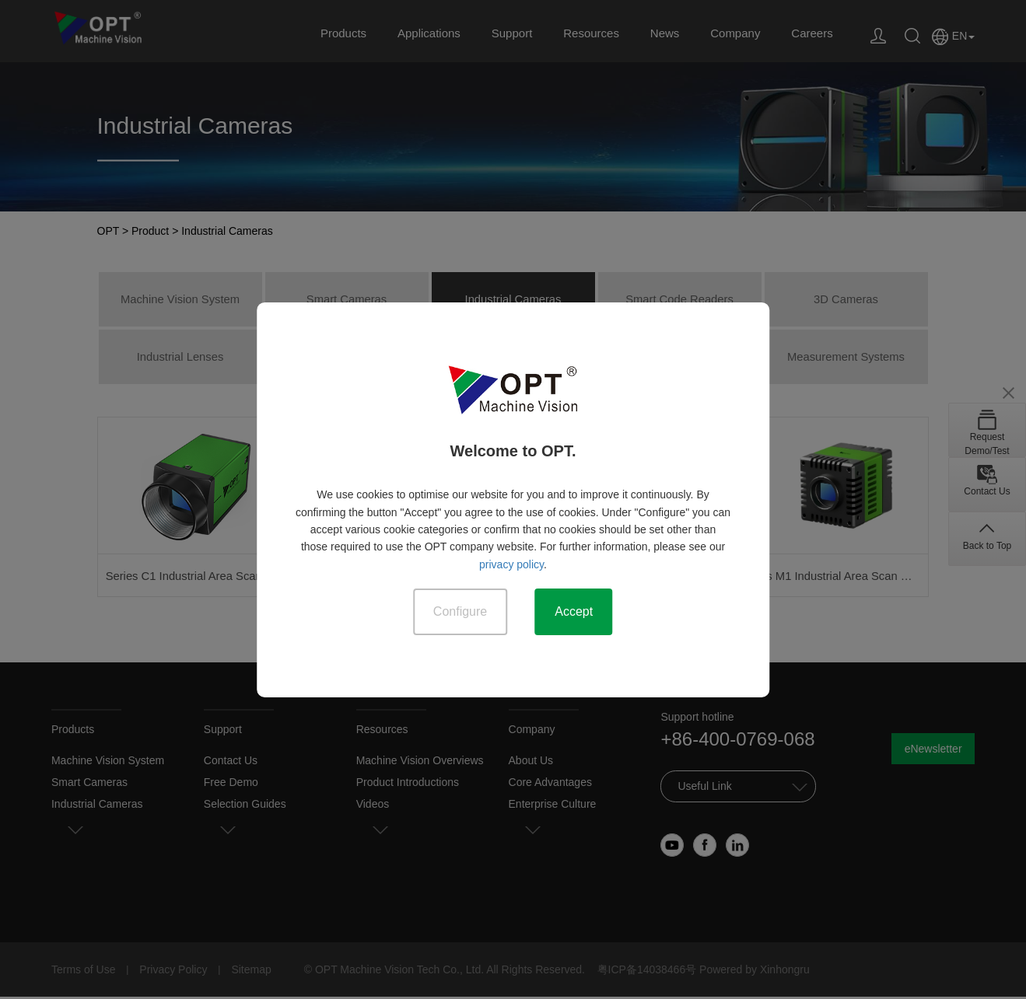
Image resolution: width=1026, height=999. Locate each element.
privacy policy (511, 563)
